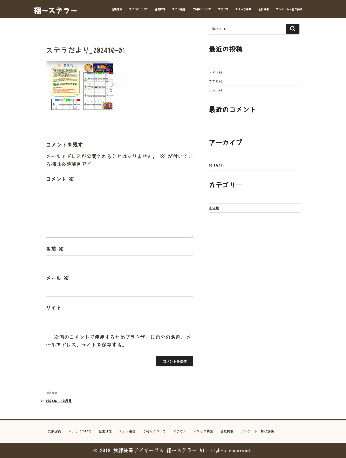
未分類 (214, 208)
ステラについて (138, 9)
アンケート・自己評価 (289, 9)
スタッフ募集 (243, 9)
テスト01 (215, 90)
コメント (60, 179)
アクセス (223, 9)
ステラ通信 (178, 9)
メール (57, 278)
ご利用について (201, 9)
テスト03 (215, 72)
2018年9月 (216, 165)
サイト (53, 307)
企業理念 (160, 9)
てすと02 (215, 81)
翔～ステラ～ (55, 10)
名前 (55, 249)
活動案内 (116, 9)
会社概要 (263, 9)
